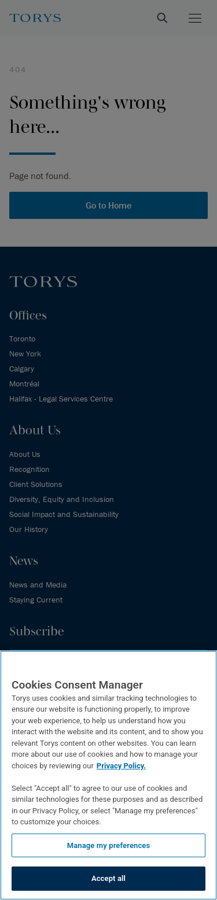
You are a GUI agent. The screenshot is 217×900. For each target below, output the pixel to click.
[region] (108, 775)
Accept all (108, 878)
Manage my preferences (108, 845)
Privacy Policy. (121, 765)
